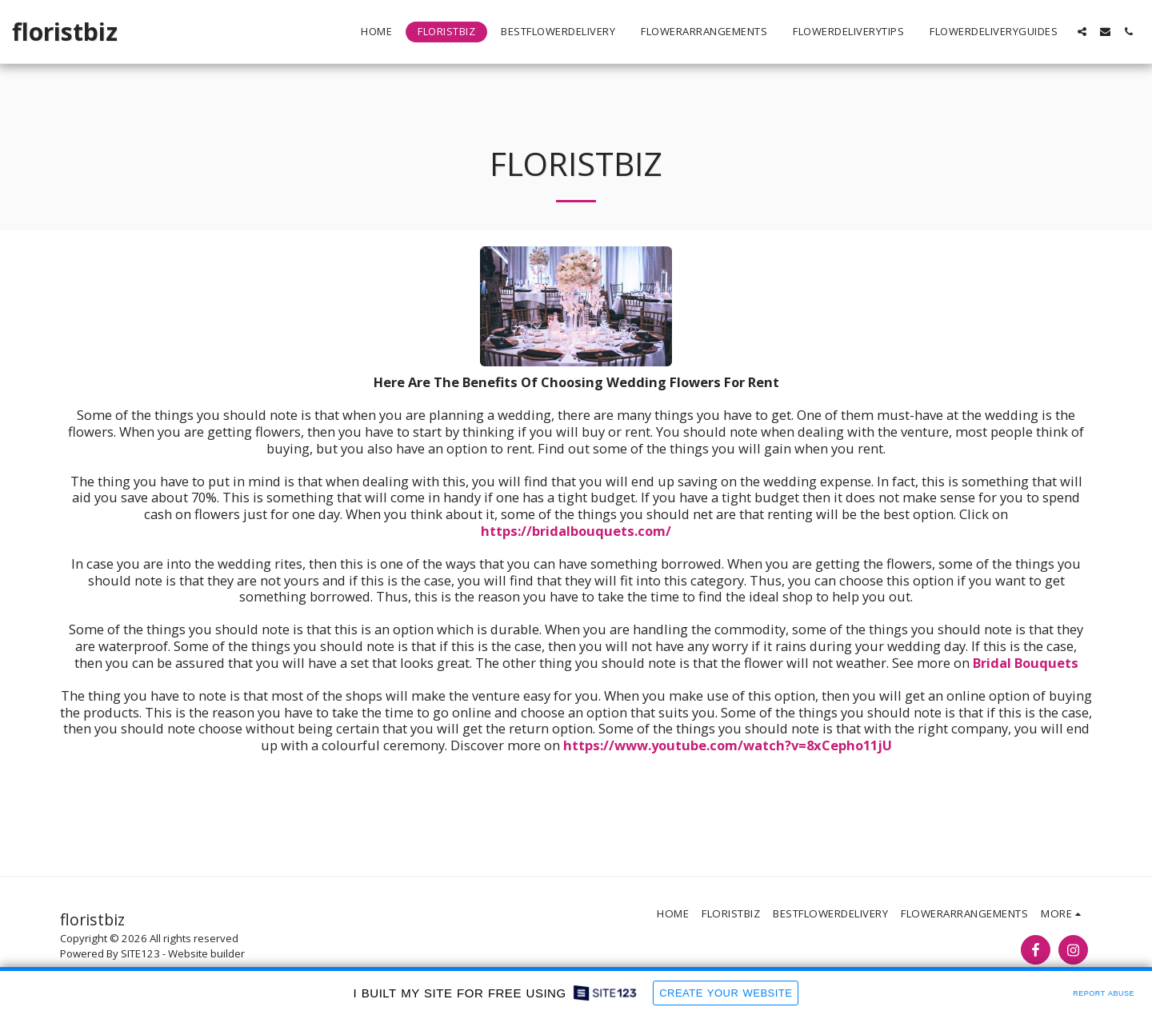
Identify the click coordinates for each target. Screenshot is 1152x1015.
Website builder (206, 953)
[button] (1082, 31)
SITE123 (140, 953)
